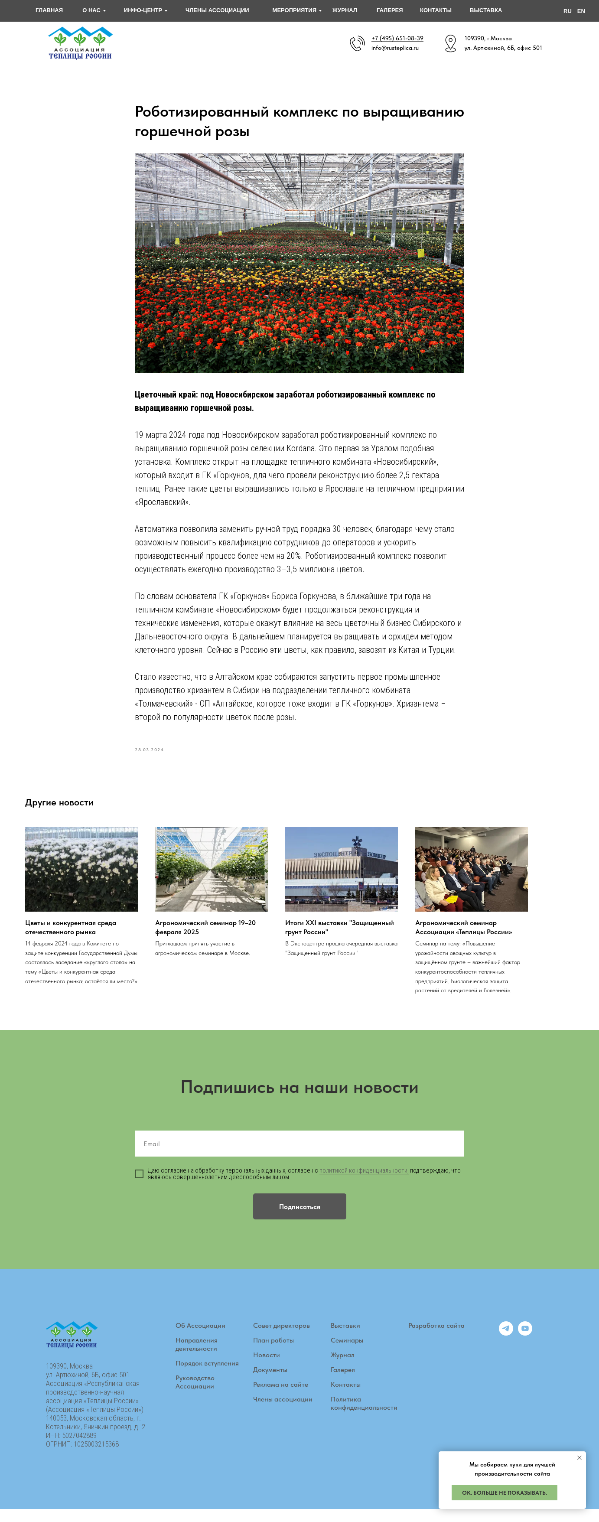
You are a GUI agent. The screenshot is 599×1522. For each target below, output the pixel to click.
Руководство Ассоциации (195, 1394)
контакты (436, 10)
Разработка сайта (436, 1338)
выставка (486, 10)
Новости (266, 1367)
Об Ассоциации (200, 1338)
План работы (273, 1353)
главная (49, 10)
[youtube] (525, 1345)
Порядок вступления (207, 1376)
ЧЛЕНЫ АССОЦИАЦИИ (217, 10)
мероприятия (294, 10)
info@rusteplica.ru (395, 47)
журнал (344, 10)
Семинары (347, 1353)
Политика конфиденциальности (364, 1416)
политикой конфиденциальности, (364, 1183)
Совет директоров (281, 1338)
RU (567, 11)
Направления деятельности (197, 1357)
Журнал (343, 1367)
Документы (270, 1382)
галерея (390, 10)
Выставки (345, 1338)
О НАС (91, 10)
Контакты (346, 1397)
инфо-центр (143, 10)
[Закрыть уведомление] (579, 1458)
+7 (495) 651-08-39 (397, 38)
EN (581, 11)
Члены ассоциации (283, 1412)
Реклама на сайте (280, 1397)
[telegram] (506, 1345)
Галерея (343, 1382)
